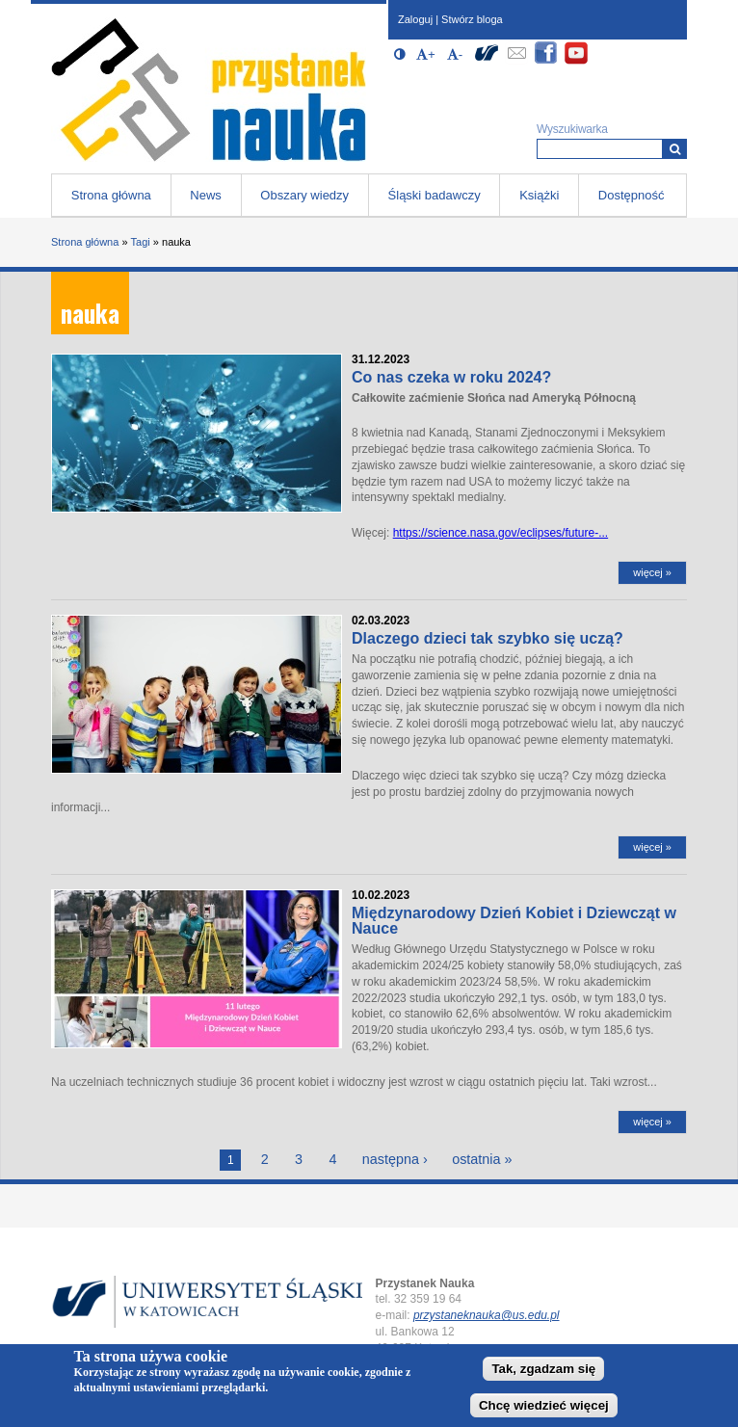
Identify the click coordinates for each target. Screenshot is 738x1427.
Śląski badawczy (434, 195)
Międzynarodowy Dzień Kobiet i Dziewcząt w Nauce (514, 921)
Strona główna (111, 195)
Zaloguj (415, 19)
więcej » (652, 572)
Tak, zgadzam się (543, 1368)
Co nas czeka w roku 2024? (451, 377)
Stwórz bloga (472, 19)
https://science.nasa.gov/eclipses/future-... (500, 533)
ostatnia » (482, 1159)
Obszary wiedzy (304, 195)
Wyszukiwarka (572, 129)
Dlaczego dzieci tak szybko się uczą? (487, 638)
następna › (395, 1159)
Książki (539, 195)
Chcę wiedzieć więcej (544, 1405)
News (206, 195)
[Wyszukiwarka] (675, 149)
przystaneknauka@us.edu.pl (486, 1315)
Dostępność (631, 195)
